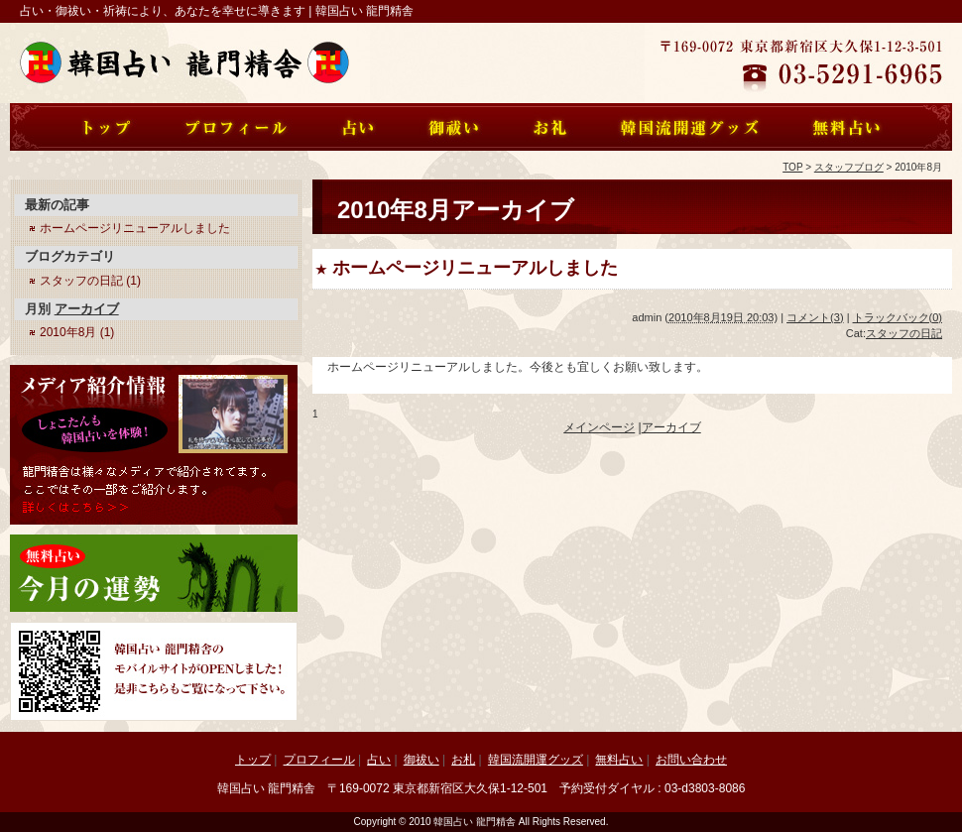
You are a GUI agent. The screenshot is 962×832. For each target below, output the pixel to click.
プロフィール (319, 760)
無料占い (619, 760)
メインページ (599, 427)
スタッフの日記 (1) (90, 281)
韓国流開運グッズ (535, 760)
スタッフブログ (849, 167)
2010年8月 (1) (77, 332)
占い (379, 760)
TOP (792, 167)
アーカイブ (671, 427)
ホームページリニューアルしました (475, 268)
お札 (463, 760)
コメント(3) (814, 317)
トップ (253, 760)
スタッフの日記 (904, 333)
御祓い (421, 760)
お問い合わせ (691, 760)
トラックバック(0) (897, 317)
